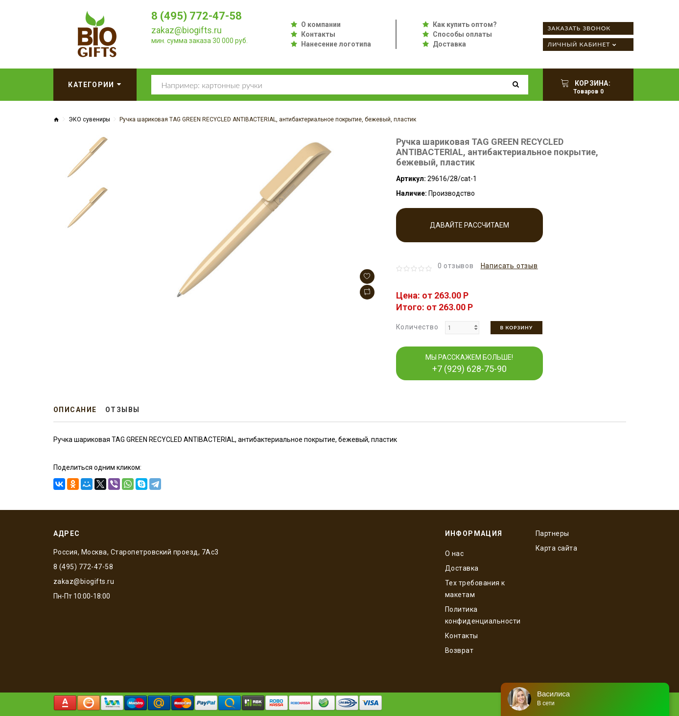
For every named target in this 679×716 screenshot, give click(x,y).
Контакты (318, 34)
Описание (75, 410)
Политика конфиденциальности (483, 615)
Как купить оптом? (465, 24)
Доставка (449, 44)
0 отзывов (456, 266)
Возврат (459, 650)
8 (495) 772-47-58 (196, 16)
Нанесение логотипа (336, 44)
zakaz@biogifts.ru (186, 30)
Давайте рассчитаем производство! (469, 231)
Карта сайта (557, 548)
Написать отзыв (509, 266)
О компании (321, 24)
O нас (454, 553)
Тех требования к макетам (475, 589)
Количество (417, 327)
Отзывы (122, 410)
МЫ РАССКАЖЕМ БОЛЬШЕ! (469, 363)
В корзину (516, 327)
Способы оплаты (462, 34)
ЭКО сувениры (89, 119)
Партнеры (552, 533)
